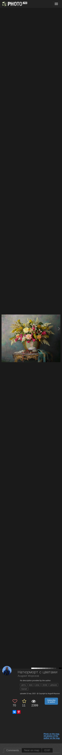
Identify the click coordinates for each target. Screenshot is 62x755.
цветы (23, 685)
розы (37, 685)
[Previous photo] (3, 328)
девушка (53, 685)
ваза (31, 685)
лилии (45, 685)
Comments (12, 750)
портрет (24, 689)
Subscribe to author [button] (51, 701)
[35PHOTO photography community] (14, 4)
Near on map (31, 750)
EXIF (47, 750)
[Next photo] (59, 328)
